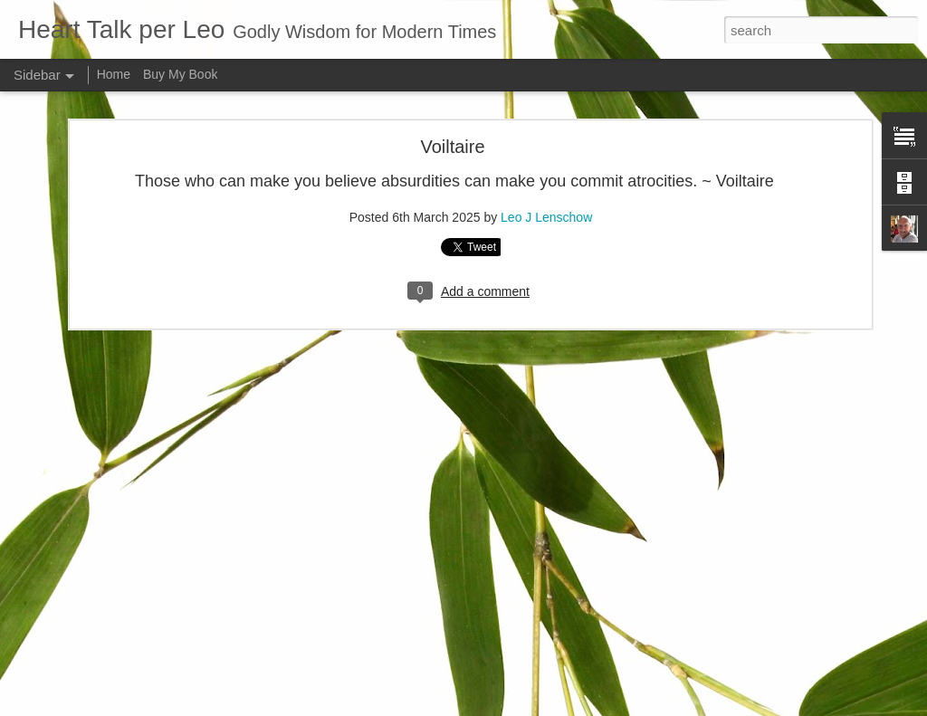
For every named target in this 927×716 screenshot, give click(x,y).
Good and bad (78, 680)
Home (113, 74)
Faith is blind (74, 640)
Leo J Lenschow (592, 588)
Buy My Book (180, 74)
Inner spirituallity (83, 599)
